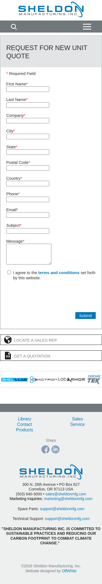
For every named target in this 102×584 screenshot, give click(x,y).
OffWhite (69, 571)
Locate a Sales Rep (30, 344)
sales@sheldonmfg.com (65, 494)
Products (24, 430)
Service (77, 424)
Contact (24, 424)
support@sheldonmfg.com (62, 509)
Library (24, 419)
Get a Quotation (27, 360)
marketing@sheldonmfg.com (68, 498)
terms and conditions (59, 276)
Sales (77, 419)
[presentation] (47, 300)
